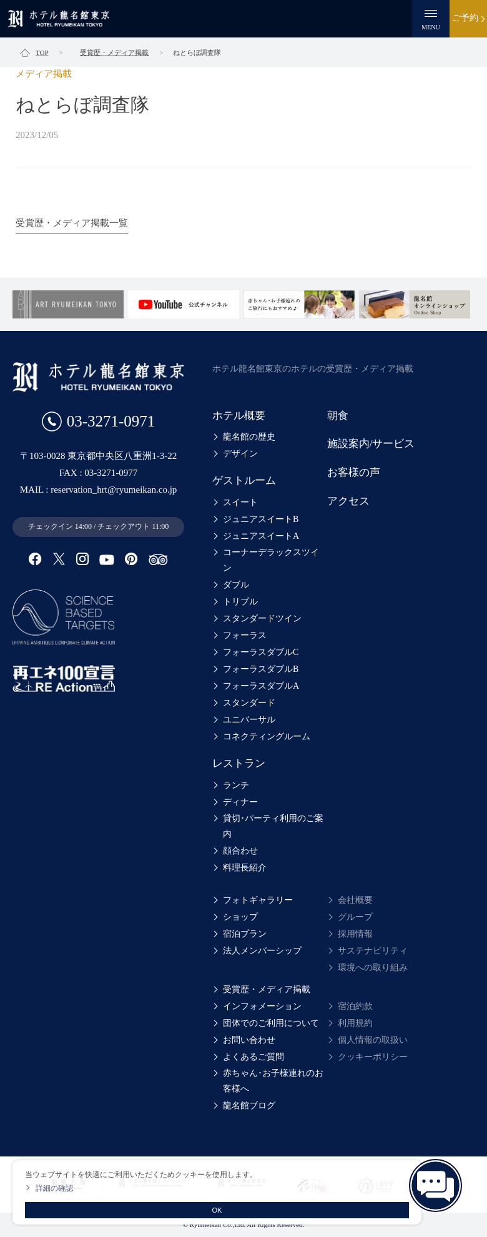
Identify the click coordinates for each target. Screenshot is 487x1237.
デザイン (240, 453)
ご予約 (465, 17)
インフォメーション (262, 1006)
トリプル (240, 601)
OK (217, 1210)
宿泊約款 (355, 1006)
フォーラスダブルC (260, 652)
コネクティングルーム (266, 736)
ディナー (240, 802)
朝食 (337, 415)
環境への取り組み (373, 967)
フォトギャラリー (258, 900)
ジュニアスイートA (261, 536)
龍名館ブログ (249, 1105)
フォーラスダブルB (260, 669)
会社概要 (355, 900)
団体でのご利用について (271, 1023)
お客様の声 (353, 472)
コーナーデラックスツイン (271, 560)
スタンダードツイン (262, 618)
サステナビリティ (373, 950)
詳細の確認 (54, 1188)
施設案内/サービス (371, 444)
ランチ (236, 785)
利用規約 (355, 1023)
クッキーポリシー (373, 1057)
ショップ (240, 917)
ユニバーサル (249, 719)
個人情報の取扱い (373, 1040)
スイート (240, 502)
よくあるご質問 (253, 1057)
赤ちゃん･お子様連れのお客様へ (273, 1080)
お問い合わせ (249, 1040)
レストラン (238, 763)
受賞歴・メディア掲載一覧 (72, 223)
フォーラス (245, 635)
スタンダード (249, 702)
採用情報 (355, 934)
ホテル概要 (238, 415)
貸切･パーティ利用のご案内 (273, 826)
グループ (355, 917)
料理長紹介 (245, 867)
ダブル (236, 584)
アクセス (348, 501)
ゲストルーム (244, 480)
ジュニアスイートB (260, 519)
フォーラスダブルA (261, 686)
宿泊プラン (245, 934)
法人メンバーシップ (262, 950)
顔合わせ (240, 850)
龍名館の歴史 (249, 436)
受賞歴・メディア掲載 (266, 989)
